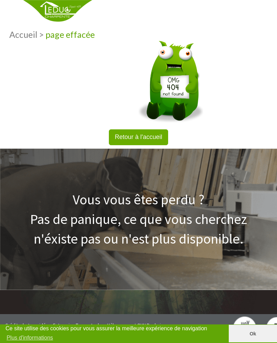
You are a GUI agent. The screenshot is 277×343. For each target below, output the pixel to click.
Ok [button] (252, 333)
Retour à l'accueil (138, 136)
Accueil (24, 34)
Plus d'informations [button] (30, 338)
